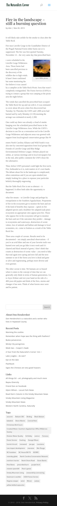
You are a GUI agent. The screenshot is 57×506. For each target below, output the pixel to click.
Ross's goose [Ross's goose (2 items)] (26, 469)
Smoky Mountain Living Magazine (20, 398)
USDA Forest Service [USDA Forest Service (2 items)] (31, 477)
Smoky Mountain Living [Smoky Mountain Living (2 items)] (15, 473)
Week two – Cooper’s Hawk (17, 348)
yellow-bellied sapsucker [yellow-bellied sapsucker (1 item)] (15, 485)
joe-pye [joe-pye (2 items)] (31, 444)
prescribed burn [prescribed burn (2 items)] (23, 465)
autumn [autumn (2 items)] (10, 417)
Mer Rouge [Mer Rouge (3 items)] (41, 448)
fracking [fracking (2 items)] (23, 440)
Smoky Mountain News (15, 402)
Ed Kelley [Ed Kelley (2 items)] (29, 436)
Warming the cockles (15, 332)
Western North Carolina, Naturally (20, 406)
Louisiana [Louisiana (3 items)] (40, 444)
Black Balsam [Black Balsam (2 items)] (39, 417)
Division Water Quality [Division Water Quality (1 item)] (15, 436)
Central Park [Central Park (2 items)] (32, 421)
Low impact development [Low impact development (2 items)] (16, 448)
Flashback (10, 364)
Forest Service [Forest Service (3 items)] (12, 440)
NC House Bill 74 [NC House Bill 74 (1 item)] (25, 452)
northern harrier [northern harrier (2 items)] (13, 460)
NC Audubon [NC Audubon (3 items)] (11, 452)
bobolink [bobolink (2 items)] (10, 421)
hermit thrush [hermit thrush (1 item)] (12, 444)
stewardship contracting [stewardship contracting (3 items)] (35, 473)
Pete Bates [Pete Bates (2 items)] (11, 465)
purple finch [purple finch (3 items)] (35, 465)
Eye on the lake (12, 360)
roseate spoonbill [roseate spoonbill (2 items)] (13, 469)
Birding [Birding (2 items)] (29, 417)
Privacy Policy (42, 502)
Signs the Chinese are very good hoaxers (23, 368)
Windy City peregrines (15, 344)
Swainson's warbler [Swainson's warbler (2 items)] (14, 477)
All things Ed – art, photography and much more (26, 378)
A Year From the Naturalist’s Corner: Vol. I (23, 352)
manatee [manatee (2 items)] (31, 448)
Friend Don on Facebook (16, 386)
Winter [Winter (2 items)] (29, 481)
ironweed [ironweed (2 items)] (23, 444)
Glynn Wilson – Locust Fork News (20, 390)
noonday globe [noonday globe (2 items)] (12, 456)
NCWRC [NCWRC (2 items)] (36, 452)
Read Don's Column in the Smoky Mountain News (27, 394)
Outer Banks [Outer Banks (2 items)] (42, 460)
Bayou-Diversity (12, 382)
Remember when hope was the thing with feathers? (28, 336)
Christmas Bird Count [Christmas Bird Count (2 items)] (15, 425)
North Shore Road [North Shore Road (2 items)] (28, 460)
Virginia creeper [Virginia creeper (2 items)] (12, 481)
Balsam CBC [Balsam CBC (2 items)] (19, 417)
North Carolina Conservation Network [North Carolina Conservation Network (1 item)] (34, 456)
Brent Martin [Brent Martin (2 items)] (20, 421)
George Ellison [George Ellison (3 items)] (33, 440)
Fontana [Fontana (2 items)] (45, 436)
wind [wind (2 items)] (22, 481)
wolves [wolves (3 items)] (36, 481)
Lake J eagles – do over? (16, 356)
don (10, 28)
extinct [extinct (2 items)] (37, 436)
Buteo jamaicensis (13, 340)
